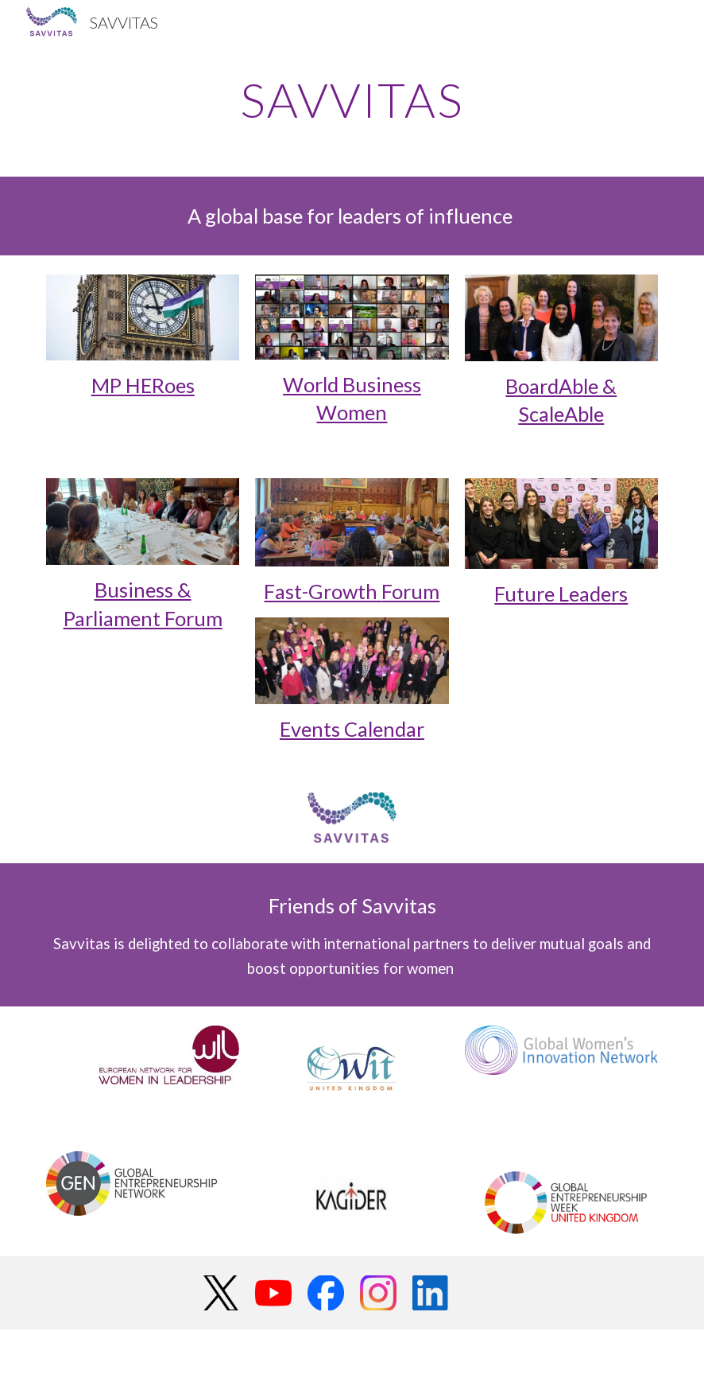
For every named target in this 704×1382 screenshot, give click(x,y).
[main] (352, 99)
